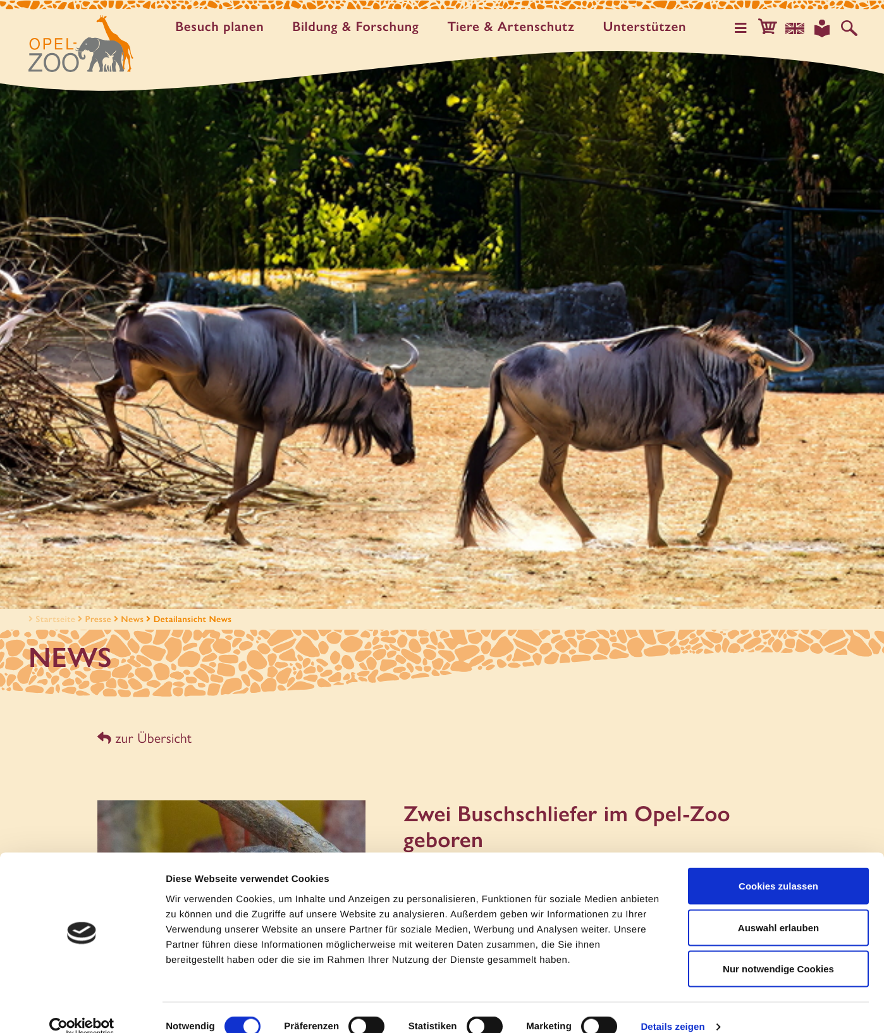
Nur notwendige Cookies (778, 949)
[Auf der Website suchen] (850, 28)
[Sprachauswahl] (799, 28)
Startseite (50, 619)
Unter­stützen (648, 27)
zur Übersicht (143, 737)
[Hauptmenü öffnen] (747, 28)
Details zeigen (672, 1008)
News (132, 619)
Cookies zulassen (778, 867)
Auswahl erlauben (778, 908)
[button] (773, 28)
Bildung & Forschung (359, 27)
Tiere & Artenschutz (514, 27)
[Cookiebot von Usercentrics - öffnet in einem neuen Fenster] (82, 1008)
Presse (98, 619)
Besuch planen (223, 27)
